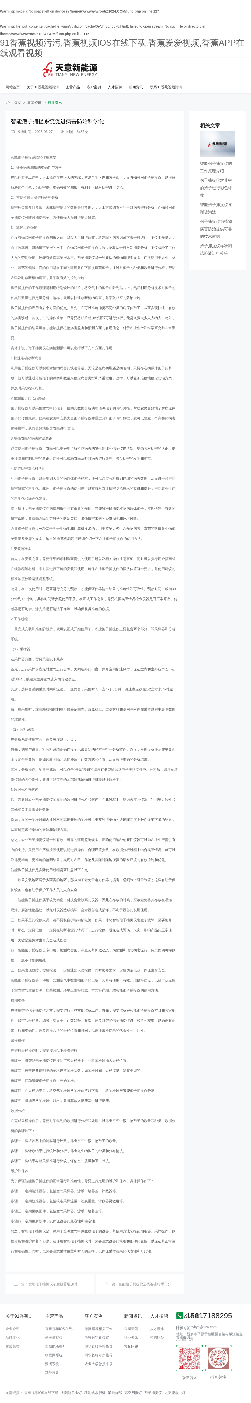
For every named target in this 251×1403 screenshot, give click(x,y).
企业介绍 (13, 1312)
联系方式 (183, 1312)
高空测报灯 (133, 1376)
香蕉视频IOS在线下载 (62, 1312)
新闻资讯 (198, 68)
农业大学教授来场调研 (102, 1347)
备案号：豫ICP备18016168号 (203, 1389)
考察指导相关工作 (99, 1312)
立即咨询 (183, 1321)
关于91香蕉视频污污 (106, 68)
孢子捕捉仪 (54, 1321)
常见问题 (131, 1330)
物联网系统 (54, 1339)
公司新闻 (131, 1312)
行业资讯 (55, 86)
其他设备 (52, 1356)
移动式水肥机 (94, 1376)
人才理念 (157, 1312)
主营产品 (136, 68)
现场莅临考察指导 (99, 1330)
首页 (17, 86)
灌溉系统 (52, 1347)
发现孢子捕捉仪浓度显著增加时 (52, 1268)
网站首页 (77, 68)
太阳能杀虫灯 (55, 1330)
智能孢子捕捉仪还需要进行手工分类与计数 (152, 1268)
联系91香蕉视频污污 (228, 68)
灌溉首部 (115, 1376)
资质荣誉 (13, 1330)
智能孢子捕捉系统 (25, 141)
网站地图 (7, 1399)
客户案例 (157, 68)
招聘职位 (157, 1321)
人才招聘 (178, 68)
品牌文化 (13, 1321)
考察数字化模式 (97, 1321)
